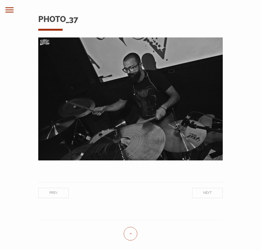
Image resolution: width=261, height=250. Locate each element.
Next (207, 193)
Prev (53, 193)
